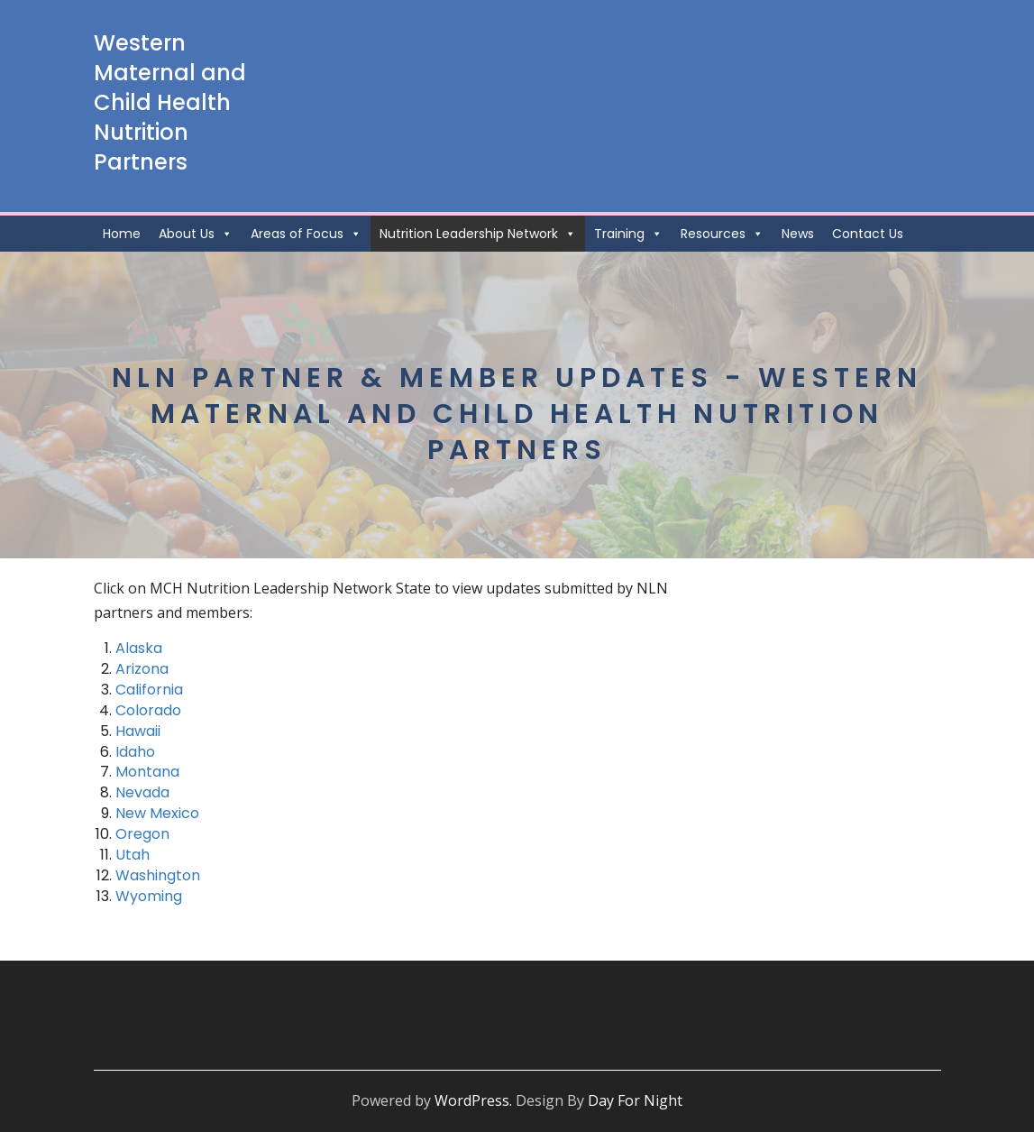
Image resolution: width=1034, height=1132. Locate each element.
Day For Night (635, 1100)
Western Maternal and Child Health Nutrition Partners (170, 102)
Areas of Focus (306, 234)
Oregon (142, 834)
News (798, 234)
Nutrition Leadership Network (478, 234)
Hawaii (137, 731)
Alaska (138, 648)
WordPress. (473, 1100)
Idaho (135, 751)
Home (122, 234)
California (149, 689)
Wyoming (148, 896)
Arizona (142, 668)
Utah (132, 854)
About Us (196, 234)
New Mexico (157, 813)
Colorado (148, 710)
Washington (157, 875)
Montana (147, 771)
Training (628, 234)
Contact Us (867, 234)
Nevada (142, 792)
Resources (722, 234)
